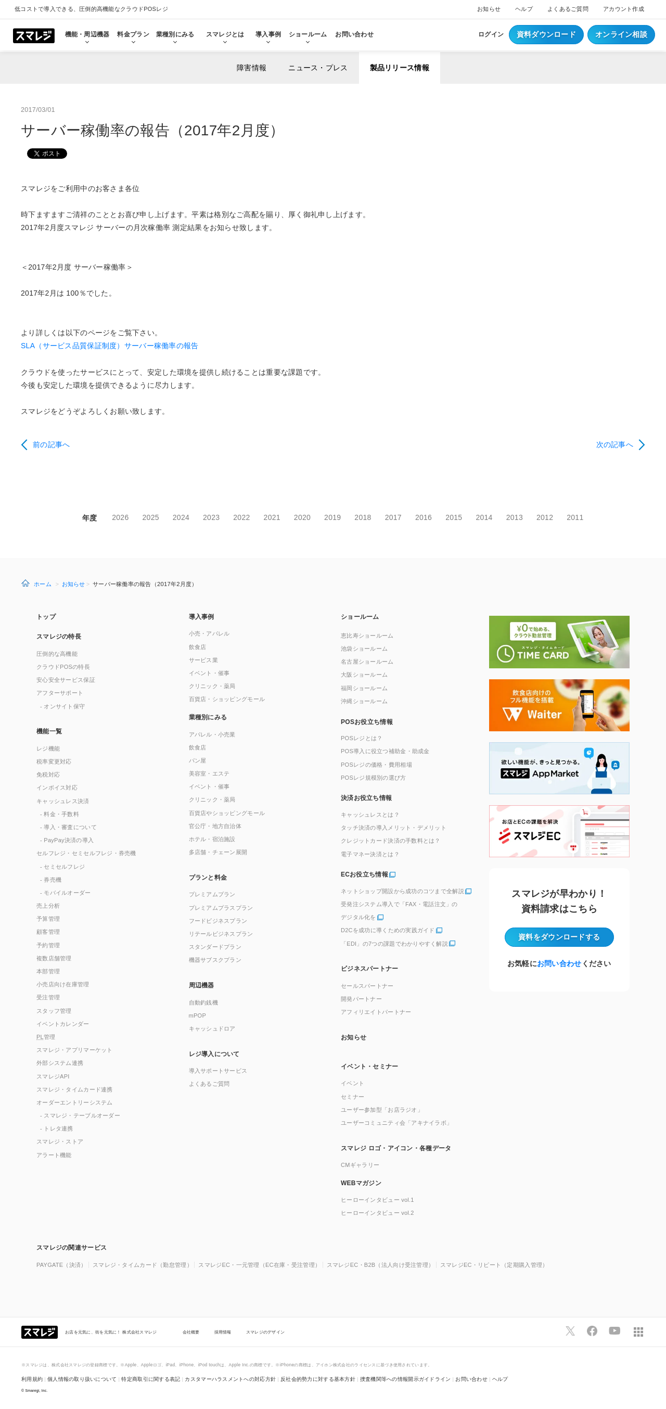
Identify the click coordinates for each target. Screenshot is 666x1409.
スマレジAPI (53, 1076)
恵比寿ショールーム (367, 635)
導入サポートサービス (218, 1071)
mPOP (198, 1015)
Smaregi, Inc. (36, 1390)
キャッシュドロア (212, 1028)
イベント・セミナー (370, 1066)
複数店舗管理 (54, 958)
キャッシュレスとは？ (370, 814)
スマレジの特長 (58, 636)
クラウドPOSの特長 (63, 667)
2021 (272, 517)
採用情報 (223, 1332)
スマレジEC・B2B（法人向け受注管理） (380, 1265)
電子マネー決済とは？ (370, 854)
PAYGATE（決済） (61, 1265)
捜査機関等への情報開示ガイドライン (405, 1379)
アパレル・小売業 (212, 734)
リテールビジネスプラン (221, 934)
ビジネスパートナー (370, 968)
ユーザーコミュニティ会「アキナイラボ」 (396, 1123)
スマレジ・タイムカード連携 (74, 1089)
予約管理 (48, 945)
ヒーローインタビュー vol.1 (377, 1200)
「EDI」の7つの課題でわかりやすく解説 (394, 944)
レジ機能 (48, 748)
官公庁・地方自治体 (215, 826)
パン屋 (198, 760)
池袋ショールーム (364, 648)
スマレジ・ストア (59, 1141)
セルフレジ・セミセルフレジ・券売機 (86, 853)
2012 (544, 517)
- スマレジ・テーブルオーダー (80, 1115)
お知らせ (489, 9)
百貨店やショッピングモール (227, 813)
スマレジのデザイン (265, 1332)
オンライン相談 (621, 34)
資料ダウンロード (546, 34)
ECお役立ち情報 (364, 874)
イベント (352, 1083)
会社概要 (191, 1332)
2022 (241, 517)
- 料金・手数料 (59, 814)
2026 (120, 517)
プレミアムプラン (212, 894)
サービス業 (203, 660)
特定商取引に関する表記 (150, 1379)
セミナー (352, 1097)
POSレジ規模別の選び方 (373, 778)
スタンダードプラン (215, 947)
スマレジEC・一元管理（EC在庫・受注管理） (259, 1265)
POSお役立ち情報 (367, 722)
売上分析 (48, 906)
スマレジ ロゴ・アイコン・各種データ (396, 1148)
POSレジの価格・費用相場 (376, 764)
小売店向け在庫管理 (62, 984)
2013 (514, 517)
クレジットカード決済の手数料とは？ (391, 840)
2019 (332, 517)
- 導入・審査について (68, 827)
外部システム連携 (59, 1063)
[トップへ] (34, 35)
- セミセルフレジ (62, 867)
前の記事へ (51, 444)
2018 (362, 517)
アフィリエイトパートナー (376, 1012)
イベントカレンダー (62, 1024)
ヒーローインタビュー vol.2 (377, 1213)
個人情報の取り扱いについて (82, 1379)
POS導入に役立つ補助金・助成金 (385, 751)
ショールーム (308, 34)
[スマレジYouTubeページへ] (614, 1331)
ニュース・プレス (318, 68)
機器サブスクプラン (215, 960)
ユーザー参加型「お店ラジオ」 (382, 1110)
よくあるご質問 (567, 9)
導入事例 (201, 616)
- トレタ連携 (56, 1128)
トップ (46, 616)
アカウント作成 (623, 9)
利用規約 (32, 1379)
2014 (484, 517)
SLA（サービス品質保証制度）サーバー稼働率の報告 (109, 345)
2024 (181, 517)
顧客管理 (48, 932)
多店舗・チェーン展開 (218, 852)
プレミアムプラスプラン (221, 908)
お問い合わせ (354, 34)
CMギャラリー (360, 1165)
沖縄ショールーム (364, 701)
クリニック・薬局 (212, 686)
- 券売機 (50, 880)
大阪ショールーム (364, 674)
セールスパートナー (367, 986)
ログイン (491, 34)
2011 (575, 517)
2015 (453, 517)
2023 (211, 517)
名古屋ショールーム (367, 661)
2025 (151, 517)
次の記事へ (614, 444)
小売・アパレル (209, 633)
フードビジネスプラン (218, 921)
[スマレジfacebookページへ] (592, 1331)
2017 (393, 517)
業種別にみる (208, 717)
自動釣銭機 (203, 1002)
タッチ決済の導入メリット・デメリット (393, 827)
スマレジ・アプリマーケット (74, 1050)
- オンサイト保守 (62, 706)
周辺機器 (201, 985)
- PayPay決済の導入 (67, 840)
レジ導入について (214, 1054)
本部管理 (48, 971)
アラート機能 (54, 1155)
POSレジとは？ (361, 738)
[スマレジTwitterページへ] (570, 1331)
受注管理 (48, 997)
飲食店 (198, 647)
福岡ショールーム (364, 688)
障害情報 (251, 68)
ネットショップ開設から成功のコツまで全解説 (402, 891)
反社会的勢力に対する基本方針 (317, 1379)
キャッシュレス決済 (62, 801)
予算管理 (48, 919)
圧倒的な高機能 (57, 654)
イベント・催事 (209, 673)
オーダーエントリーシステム (74, 1102)
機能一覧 (49, 731)
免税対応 (48, 774)
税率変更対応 (54, 761)
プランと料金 (208, 877)
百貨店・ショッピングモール (227, 699)
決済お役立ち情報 (366, 798)
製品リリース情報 (399, 68)
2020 (302, 517)
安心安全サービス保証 (65, 680)
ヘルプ (524, 9)
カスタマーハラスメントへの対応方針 (230, 1379)
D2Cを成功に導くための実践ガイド (388, 930)
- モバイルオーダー (65, 893)
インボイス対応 (57, 787)
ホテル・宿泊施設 (212, 839)
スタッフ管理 (54, 1011)
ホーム (43, 584)
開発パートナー (361, 999)
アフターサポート (59, 693)
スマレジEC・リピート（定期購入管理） (494, 1265)
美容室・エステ (209, 773)
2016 (423, 517)
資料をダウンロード (559, 937)
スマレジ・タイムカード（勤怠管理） (143, 1265)
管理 (46, 1037)
